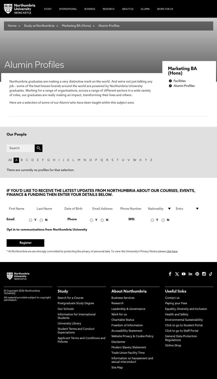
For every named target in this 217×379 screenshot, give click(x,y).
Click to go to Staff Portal (181, 331)
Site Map (117, 367)
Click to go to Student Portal (184, 325)
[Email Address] (104, 208)
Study (63, 291)
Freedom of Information (127, 325)
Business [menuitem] (89, 9)
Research (117, 303)
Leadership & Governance (128, 309)
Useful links (175, 291)
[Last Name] (48, 208)
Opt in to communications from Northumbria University (47, 229)
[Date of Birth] (76, 208)
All (10, 160)
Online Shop (173, 345)
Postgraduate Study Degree (76, 303)
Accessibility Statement (126, 331)
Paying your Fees (176, 303)
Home (12, 26)
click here (172, 251)
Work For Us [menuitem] (165, 9)
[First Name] (20, 208)
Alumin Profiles (109, 26)
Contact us (172, 298)
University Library (69, 323)
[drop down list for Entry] (187, 208)
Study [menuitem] (48, 9)
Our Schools (66, 309)
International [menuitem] (68, 9)
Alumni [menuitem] (145, 9)
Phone (72, 219)
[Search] (21, 148)
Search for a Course (70, 298)
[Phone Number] (132, 208)
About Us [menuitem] (127, 9)
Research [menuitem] (108, 9)
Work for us (119, 314)
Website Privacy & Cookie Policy (132, 336)
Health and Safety (176, 314)
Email (10, 219)
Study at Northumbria (39, 26)
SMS (131, 219)
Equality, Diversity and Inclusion (186, 309)
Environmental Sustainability (184, 320)
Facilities (180, 81)
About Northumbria (129, 291)
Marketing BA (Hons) (76, 26)
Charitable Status (122, 320)
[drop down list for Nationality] (159, 208)
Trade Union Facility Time (128, 353)
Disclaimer (118, 342)
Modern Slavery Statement (128, 347)
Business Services (122, 298)
